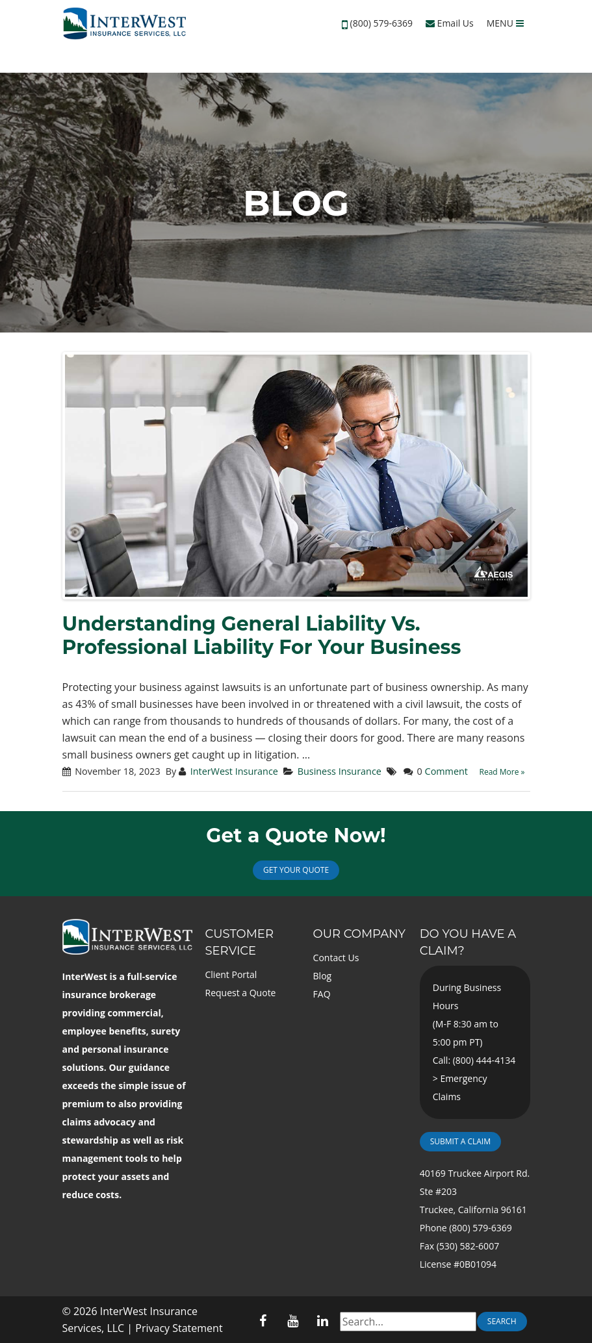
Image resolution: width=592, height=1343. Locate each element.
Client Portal (231, 974)
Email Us (450, 23)
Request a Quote (240, 992)
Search (502, 1321)
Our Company (359, 934)
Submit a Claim (460, 1141)
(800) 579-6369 (381, 23)
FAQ (322, 994)
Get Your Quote (296, 869)
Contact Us (336, 957)
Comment (446, 771)
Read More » (502, 771)
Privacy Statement (178, 1328)
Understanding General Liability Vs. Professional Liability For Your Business (261, 635)
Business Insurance (339, 771)
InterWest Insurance (234, 771)
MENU (505, 23)
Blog (322, 976)
